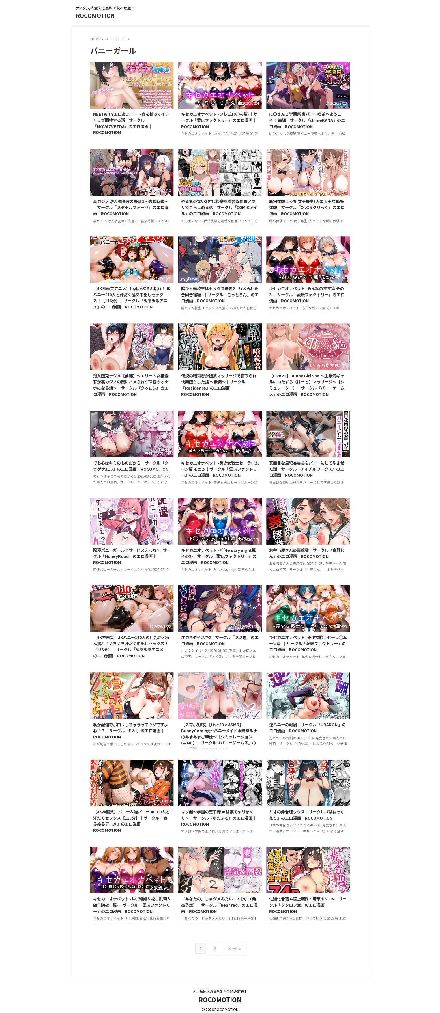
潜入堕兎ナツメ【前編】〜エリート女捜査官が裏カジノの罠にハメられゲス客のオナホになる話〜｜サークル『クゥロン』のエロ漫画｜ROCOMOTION (130, 385)
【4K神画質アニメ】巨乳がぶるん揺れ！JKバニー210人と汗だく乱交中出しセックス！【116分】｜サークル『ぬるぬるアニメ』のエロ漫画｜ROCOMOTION (132, 297)
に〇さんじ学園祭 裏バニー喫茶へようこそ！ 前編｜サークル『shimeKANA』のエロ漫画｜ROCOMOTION (307, 120)
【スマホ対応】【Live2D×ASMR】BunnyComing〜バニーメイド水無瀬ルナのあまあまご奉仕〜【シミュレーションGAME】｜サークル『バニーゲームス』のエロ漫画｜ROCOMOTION (219, 737)
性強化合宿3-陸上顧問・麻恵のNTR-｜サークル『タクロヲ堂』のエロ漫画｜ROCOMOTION (308, 905)
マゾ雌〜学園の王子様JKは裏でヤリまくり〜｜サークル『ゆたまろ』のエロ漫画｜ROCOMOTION (218, 818)
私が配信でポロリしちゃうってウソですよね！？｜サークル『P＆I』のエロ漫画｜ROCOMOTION (130, 731)
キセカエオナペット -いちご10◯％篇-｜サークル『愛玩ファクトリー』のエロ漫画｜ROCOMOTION (219, 120)
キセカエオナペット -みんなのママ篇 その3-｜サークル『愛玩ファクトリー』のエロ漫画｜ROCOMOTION (306, 294)
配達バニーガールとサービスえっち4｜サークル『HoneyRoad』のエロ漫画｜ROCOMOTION (132, 556)
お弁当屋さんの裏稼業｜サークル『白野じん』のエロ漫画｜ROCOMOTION (306, 553)
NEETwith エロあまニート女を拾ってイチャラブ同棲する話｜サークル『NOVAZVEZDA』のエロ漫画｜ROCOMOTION (131, 123)
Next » (233, 946)
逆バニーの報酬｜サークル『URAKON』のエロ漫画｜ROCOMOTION (307, 728)
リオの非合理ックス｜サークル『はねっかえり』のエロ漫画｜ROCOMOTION (306, 815)
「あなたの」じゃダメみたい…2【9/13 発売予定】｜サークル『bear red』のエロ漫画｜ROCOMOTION (219, 905)
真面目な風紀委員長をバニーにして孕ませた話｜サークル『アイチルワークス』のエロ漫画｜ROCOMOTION (306, 469)
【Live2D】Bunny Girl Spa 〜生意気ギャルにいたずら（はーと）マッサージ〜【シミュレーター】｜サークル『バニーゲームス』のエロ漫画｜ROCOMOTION (306, 385)
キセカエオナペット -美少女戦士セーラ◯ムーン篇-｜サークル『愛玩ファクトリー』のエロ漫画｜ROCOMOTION (308, 643)
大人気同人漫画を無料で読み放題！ (220, 986)
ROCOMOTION (95, 15)
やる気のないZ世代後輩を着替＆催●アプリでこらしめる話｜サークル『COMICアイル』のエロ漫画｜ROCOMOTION (219, 207)
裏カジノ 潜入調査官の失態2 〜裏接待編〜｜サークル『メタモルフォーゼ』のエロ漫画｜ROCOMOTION (130, 207)
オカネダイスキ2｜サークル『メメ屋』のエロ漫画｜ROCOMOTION (220, 640)
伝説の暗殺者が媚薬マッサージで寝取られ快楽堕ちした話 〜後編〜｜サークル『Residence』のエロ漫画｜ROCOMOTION (218, 385)
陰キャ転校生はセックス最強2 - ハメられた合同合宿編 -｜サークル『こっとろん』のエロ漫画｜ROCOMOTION (220, 294)
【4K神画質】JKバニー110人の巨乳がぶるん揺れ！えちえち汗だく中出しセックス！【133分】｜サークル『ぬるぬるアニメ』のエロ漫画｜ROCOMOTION (131, 646)
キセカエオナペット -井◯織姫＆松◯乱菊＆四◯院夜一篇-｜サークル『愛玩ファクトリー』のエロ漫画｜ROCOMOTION (132, 905)
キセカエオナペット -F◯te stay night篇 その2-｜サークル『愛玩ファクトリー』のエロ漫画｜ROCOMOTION (218, 556)
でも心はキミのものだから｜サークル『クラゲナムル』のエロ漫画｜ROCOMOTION (131, 466)
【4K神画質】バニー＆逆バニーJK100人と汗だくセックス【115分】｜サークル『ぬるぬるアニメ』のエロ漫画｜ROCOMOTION (131, 821)
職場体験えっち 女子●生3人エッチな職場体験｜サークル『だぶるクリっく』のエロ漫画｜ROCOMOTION (306, 207)
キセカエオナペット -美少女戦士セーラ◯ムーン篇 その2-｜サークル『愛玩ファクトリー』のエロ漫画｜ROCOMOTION (220, 469)
